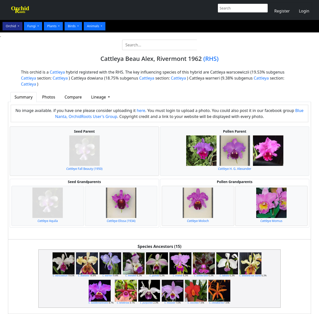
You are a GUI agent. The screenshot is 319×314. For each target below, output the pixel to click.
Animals (93, 26)
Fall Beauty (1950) (84, 169)
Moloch (198, 221)
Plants (52, 26)
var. (250, 275)
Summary (23, 97)
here (141, 110)
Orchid (11, 26)
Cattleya (57, 72)
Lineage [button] (99, 97)
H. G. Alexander (234, 169)
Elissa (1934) (121, 221)
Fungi (32, 26)
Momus (271, 221)
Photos (48, 97)
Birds (72, 26)
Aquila (47, 221)
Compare (73, 97)
